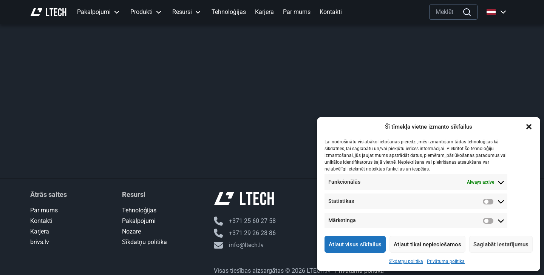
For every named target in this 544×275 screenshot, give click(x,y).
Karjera (39, 231)
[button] (529, 127)
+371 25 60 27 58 (245, 221)
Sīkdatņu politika (406, 261)
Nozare (131, 231)
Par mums (44, 210)
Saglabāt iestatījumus (501, 244)
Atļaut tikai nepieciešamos (427, 244)
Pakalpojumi (139, 220)
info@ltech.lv (239, 245)
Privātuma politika (446, 261)
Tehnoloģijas (139, 210)
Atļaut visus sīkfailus (355, 244)
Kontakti (41, 220)
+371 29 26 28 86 (245, 233)
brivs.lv (39, 242)
